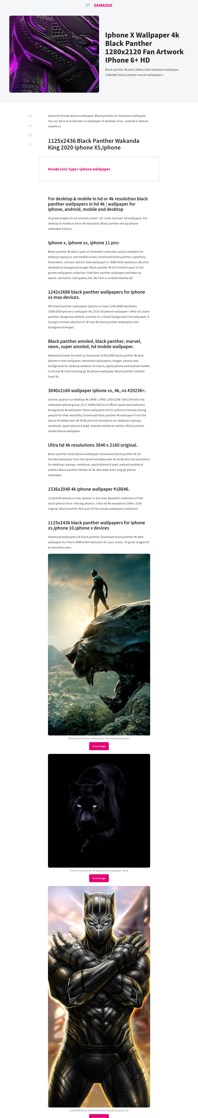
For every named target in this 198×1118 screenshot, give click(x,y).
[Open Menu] (88, 5)
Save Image (99, 746)
